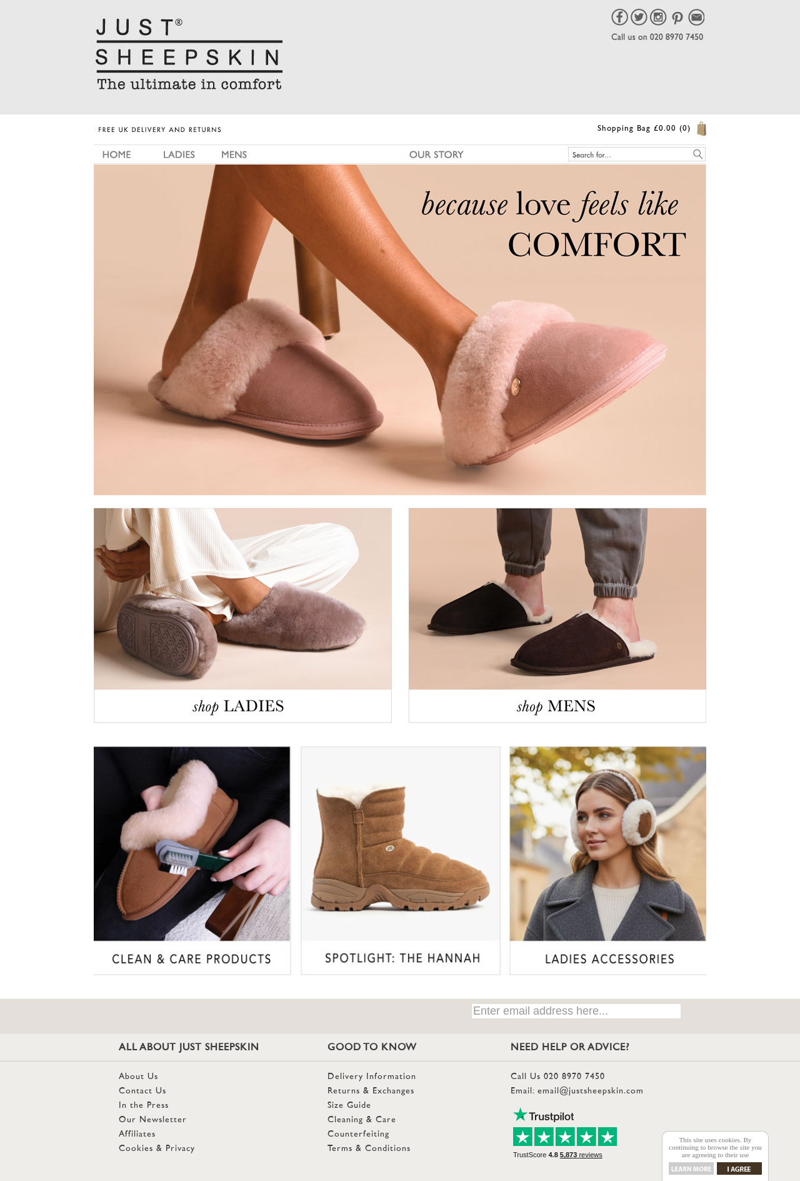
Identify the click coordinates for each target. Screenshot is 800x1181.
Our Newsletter (153, 1120)
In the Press (144, 1106)
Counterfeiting (358, 1134)
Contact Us (142, 1091)
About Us (138, 1077)
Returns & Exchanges (371, 1091)
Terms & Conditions (369, 1149)
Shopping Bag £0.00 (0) (644, 129)
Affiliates (137, 1134)
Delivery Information (372, 1077)
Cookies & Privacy (157, 1149)
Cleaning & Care (362, 1120)
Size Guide (349, 1106)
